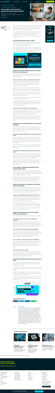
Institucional (38, 1)
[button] (1, 17)
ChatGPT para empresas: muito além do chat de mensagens (33, 346)
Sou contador (25, 1)
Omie (31, 1)
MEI (13, 50)
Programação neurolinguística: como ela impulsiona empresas (19, 346)
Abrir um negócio (16, 262)
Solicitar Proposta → (39, 391)
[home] (5, 1)
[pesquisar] (44, 1)
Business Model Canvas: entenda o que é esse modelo (48, 346)
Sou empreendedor (16, 1)
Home (1, 5)
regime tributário (27, 144)
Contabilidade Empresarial (11, 5)
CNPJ (31, 47)
